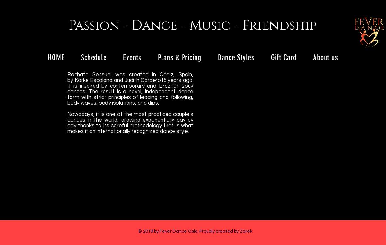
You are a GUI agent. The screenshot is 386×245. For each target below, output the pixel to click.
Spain (185, 74)
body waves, (82, 103)
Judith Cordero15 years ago (158, 80)
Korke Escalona (94, 80)
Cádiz (166, 74)
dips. (154, 103)
